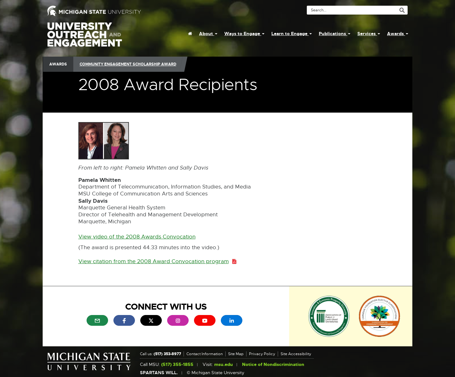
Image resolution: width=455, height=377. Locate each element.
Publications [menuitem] (334, 33)
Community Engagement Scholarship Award (128, 64)
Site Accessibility (296, 353)
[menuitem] (190, 33)
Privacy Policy (262, 353)
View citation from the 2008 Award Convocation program (157, 261)
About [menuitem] (208, 33)
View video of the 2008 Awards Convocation (137, 237)
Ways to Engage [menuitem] (244, 33)
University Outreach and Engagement (84, 37)
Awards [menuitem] (397, 33)
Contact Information (204, 353)
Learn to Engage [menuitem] (291, 33)
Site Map (236, 353)
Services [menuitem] (368, 33)
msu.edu (223, 364)
